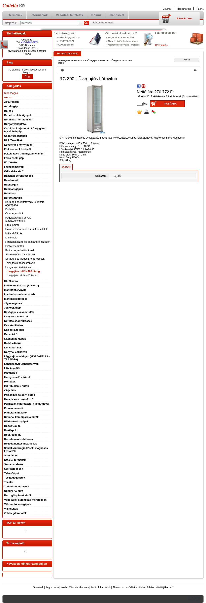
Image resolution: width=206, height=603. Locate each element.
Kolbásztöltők (12, 343)
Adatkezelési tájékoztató (160, 587)
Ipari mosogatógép (16, 298)
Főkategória (64, 60)
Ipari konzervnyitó (15, 289)
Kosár (64, 587)
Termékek (38, 587)
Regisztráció (52, 587)
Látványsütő (12, 368)
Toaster (8, 482)
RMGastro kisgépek (16, 421)
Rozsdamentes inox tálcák (20, 443)
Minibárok (11, 237)
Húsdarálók (11, 180)
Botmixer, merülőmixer (18, 119)
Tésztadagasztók (14, 477)
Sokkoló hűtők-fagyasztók (20, 254)
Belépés (167, 8)
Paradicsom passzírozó (18, 399)
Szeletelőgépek (13, 468)
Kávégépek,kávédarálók (19, 312)
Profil (93, 587)
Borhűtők (10, 209)
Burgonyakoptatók (15, 123)
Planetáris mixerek (15, 412)
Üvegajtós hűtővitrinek (99, 60)
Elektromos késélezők (18, 149)
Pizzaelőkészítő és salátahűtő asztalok (27, 241)
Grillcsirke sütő (13, 171)
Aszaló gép (11, 106)
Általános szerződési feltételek (129, 587)
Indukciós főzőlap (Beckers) (21, 285)
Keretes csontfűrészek (18, 320)
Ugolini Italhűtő (13, 490)
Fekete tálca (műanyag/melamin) (24, 153)
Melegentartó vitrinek (17, 377)
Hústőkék (10, 193)
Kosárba (170, 103)
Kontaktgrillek (13, 347)
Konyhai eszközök (15, 351)
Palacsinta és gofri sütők (19, 394)
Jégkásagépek (13, 303)
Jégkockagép (12, 307)
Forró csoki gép (14, 158)
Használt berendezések (18, 175)
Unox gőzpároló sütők (18, 495)
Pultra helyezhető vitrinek (20, 250)
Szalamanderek (13, 464)
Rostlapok (10, 430)
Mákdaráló (10, 372)
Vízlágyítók (11, 508)
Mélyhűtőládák (13, 233)
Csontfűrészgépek (15, 135)
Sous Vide (10, 455)
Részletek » (161, 45)
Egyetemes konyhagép (18, 144)
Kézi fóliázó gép (14, 329)
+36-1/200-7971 (29, 42)
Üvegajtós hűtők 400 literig (23, 271)
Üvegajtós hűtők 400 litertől (22, 275)
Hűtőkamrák (12, 224)
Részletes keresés (79, 587)
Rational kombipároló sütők (21, 417)
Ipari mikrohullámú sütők (19, 294)
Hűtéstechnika (79, 60)
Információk (104, 587)
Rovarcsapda (12, 434)
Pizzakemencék (13, 408)
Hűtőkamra (11, 281)
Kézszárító (10, 334)
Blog (27, 76)
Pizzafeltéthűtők (14, 246)
